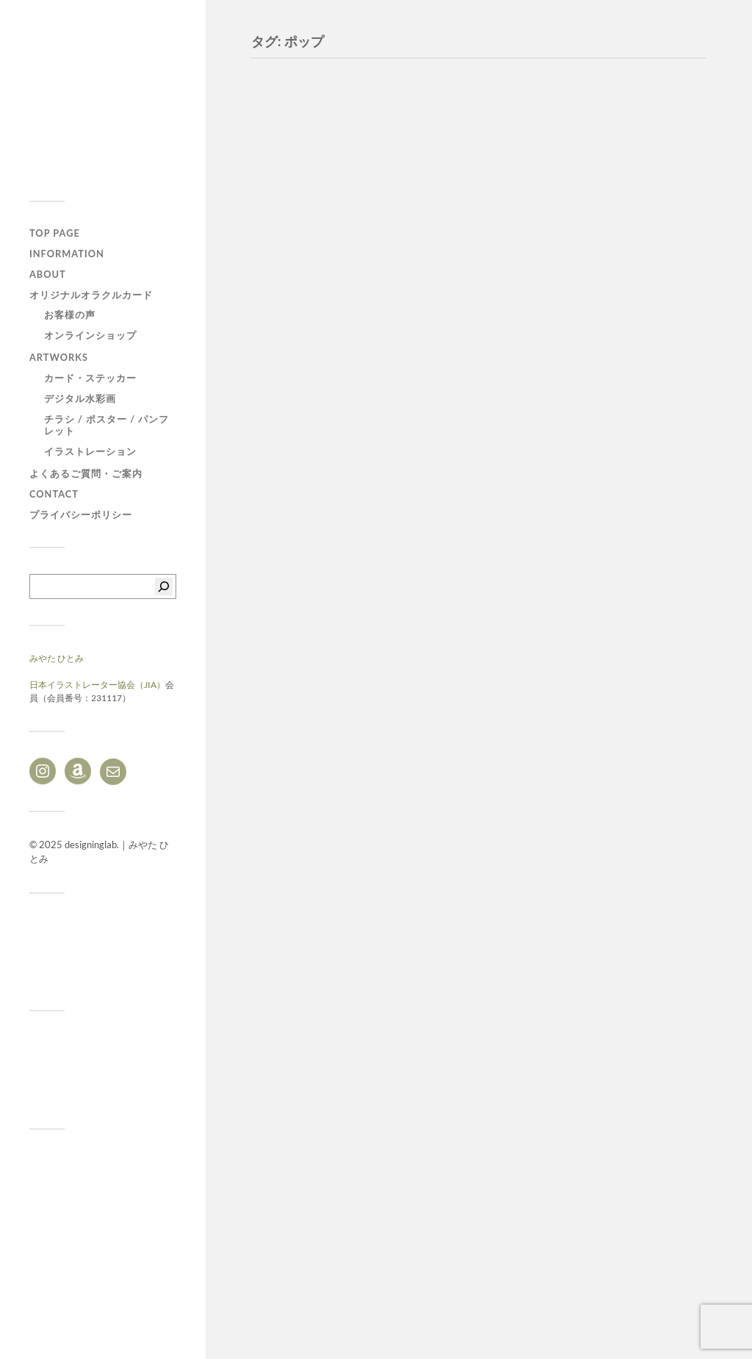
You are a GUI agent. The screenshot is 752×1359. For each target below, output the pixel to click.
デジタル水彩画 (80, 398)
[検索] (164, 586)
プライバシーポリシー (80, 514)
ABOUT (47, 274)
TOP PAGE (54, 233)
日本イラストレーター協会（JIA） (97, 684)
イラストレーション (90, 451)
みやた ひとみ (56, 658)
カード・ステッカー (90, 378)
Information (66, 253)
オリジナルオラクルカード (91, 295)
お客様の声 (69, 314)
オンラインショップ (90, 335)
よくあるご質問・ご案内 (85, 473)
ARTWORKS (58, 357)
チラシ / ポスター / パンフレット (106, 425)
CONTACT (54, 494)
